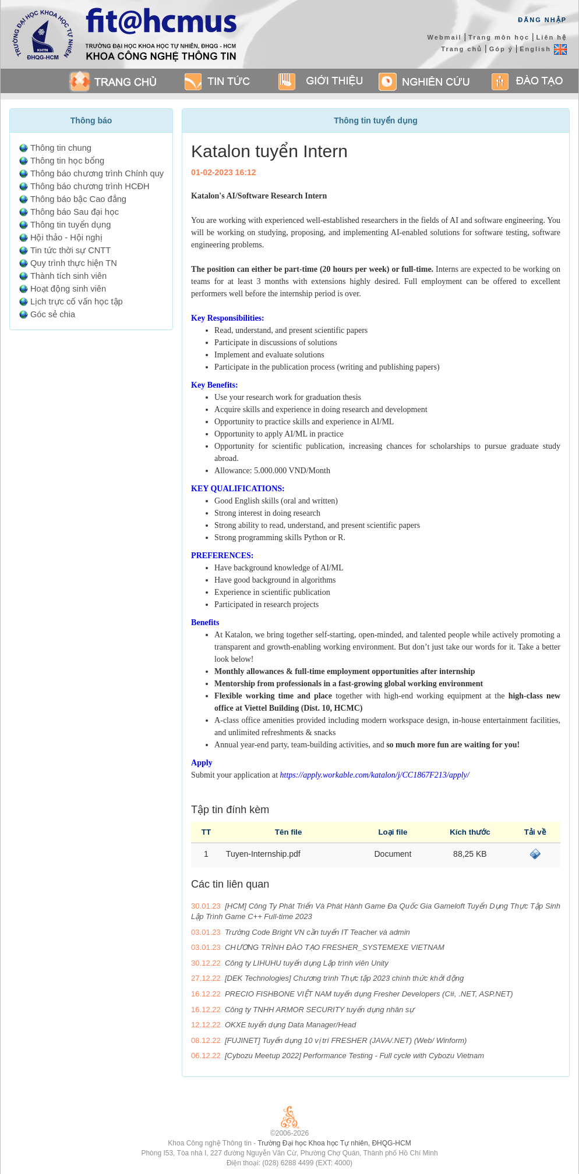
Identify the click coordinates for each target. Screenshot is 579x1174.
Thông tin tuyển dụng (70, 224)
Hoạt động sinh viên (68, 288)
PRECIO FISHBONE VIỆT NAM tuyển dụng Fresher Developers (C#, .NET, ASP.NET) (369, 993)
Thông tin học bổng (67, 160)
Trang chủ (461, 48)
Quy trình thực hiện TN (73, 263)
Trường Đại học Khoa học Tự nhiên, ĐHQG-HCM (334, 1143)
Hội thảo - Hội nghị (66, 237)
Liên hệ (551, 37)
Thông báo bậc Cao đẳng (78, 199)
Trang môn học (498, 37)
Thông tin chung (60, 147)
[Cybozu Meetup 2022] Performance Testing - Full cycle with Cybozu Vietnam (354, 1055)
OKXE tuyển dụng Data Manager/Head (290, 1024)
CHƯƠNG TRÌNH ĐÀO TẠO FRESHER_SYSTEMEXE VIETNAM (334, 947)
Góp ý (501, 48)
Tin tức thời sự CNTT (70, 250)
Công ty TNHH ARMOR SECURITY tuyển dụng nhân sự (319, 1009)
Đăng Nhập (542, 19)
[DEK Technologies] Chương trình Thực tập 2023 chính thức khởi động (344, 978)
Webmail (445, 37)
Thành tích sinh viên (68, 276)
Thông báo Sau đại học (74, 212)
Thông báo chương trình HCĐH (90, 186)
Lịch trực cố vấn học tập (76, 301)
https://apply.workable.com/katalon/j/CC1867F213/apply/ (374, 775)
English (543, 48)
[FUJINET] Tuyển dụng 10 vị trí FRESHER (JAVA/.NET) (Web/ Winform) (346, 1040)
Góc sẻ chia (52, 314)
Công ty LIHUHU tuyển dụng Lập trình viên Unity (307, 963)
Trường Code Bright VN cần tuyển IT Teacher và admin (317, 932)
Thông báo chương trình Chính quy (97, 173)
